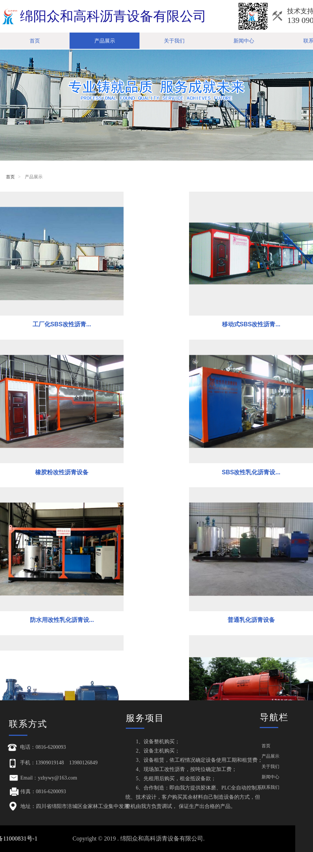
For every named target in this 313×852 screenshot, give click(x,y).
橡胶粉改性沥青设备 (262, 303)
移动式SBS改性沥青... (156, 303)
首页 (35, 41)
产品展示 (104, 41)
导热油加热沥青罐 (262, 555)
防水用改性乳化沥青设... (156, 429)
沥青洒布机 (156, 555)
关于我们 (174, 41)
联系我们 (270, 787)
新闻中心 (243, 41)
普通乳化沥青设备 (262, 429)
